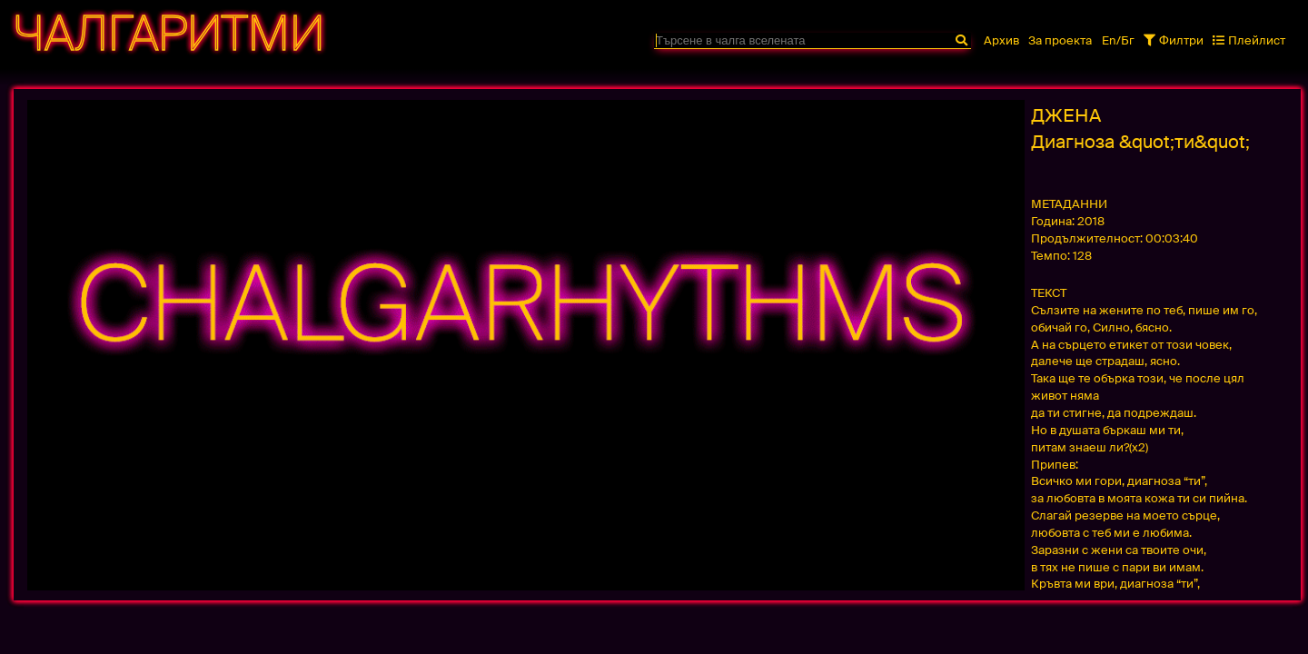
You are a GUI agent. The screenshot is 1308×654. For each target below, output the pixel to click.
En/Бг (1118, 40)
